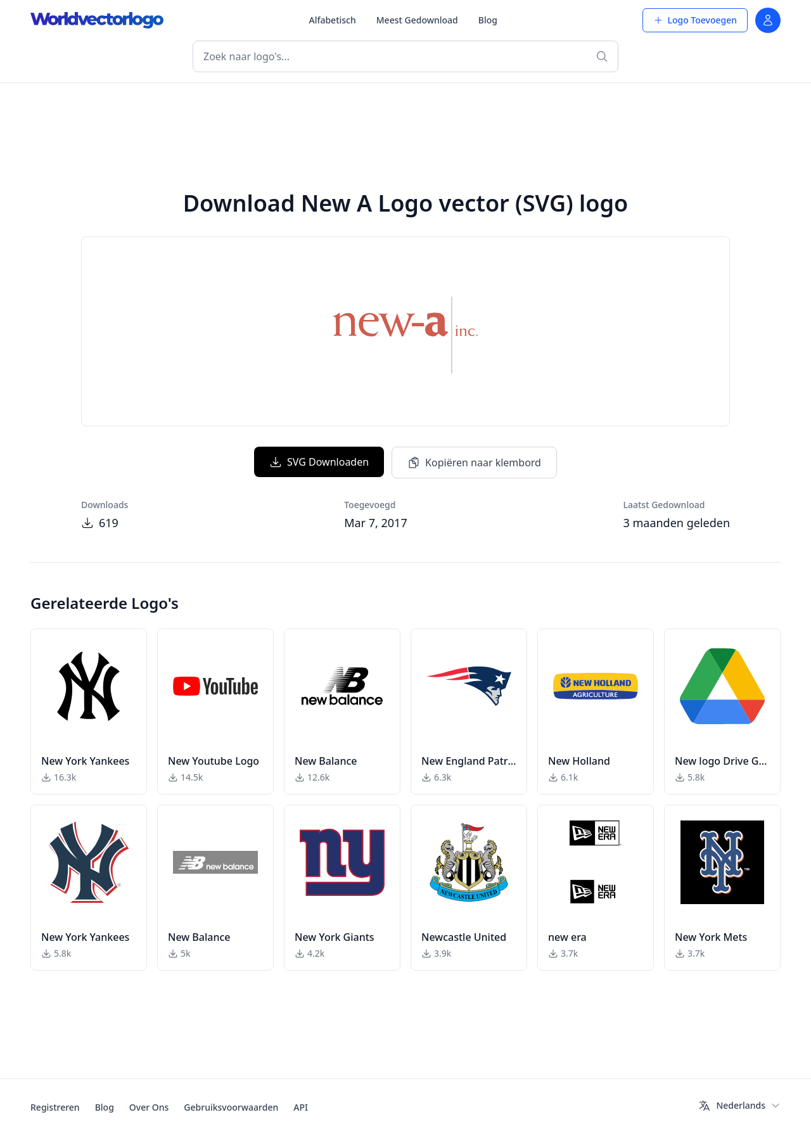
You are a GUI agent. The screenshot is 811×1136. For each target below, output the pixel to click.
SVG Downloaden (319, 462)
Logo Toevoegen (695, 20)
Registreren (55, 1107)
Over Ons (149, 1107)
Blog (487, 20)
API (300, 1107)
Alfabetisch (332, 20)
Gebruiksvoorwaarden (231, 1107)
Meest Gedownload (417, 20)
